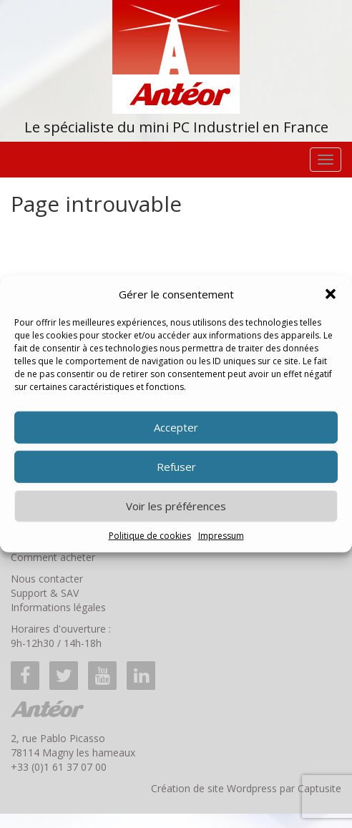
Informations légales (58, 607)
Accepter (176, 427)
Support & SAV (45, 593)
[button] (330, 294)
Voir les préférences (176, 506)
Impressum (221, 536)
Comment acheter (53, 557)
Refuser (176, 466)
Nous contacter (47, 578)
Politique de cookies (150, 536)
